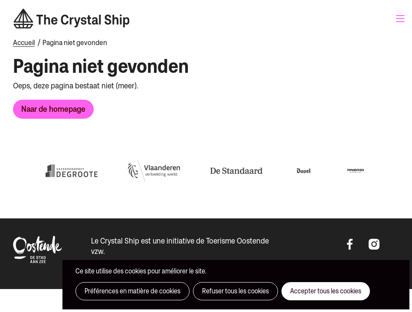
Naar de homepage (53, 109)
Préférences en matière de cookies (132, 291)
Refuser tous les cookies (235, 291)
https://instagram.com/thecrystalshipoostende (377, 244)
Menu (400, 18)
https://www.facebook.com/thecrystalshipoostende (355, 244)
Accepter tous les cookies (325, 291)
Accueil (24, 42)
